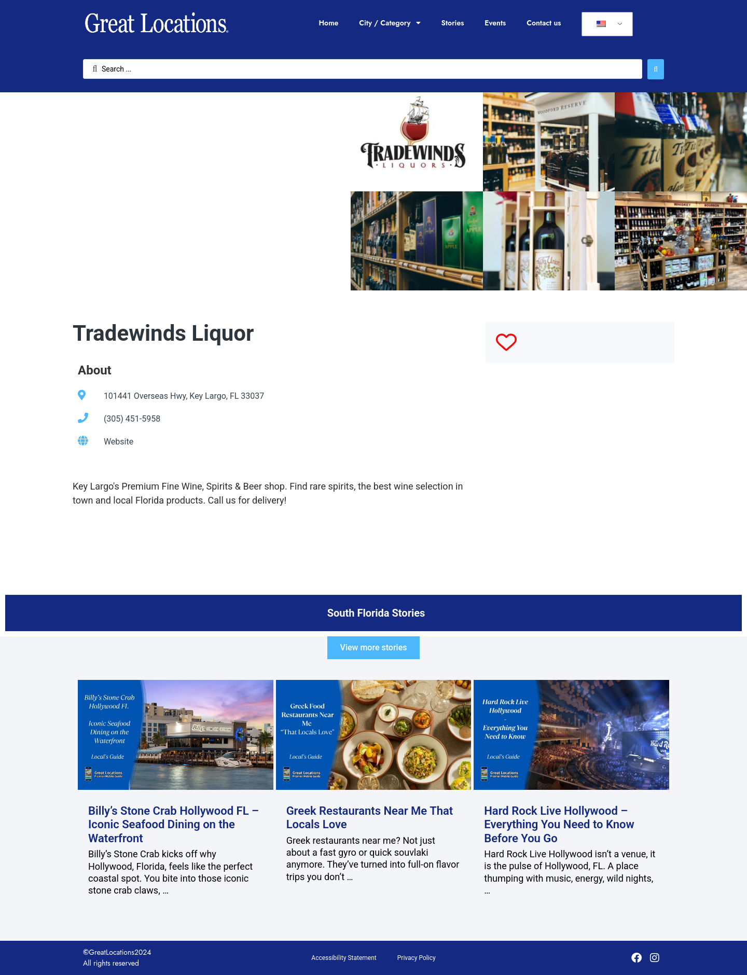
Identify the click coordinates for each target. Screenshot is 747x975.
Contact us (544, 23)
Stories (452, 23)
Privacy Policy (416, 958)
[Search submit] (655, 69)
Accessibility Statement (343, 958)
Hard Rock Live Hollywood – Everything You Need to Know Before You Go (559, 824)
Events (495, 23)
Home (328, 23)
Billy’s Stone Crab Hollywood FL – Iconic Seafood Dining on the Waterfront (173, 824)
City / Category (389, 23)
